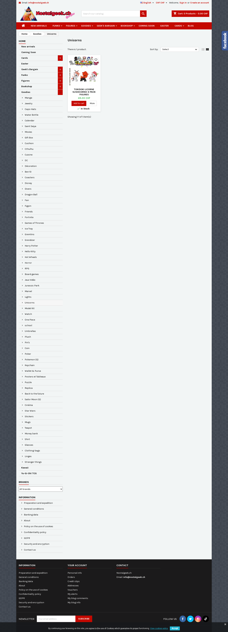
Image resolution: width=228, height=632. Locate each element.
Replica (29, 388)
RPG (27, 268)
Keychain (30, 365)
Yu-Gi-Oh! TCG (29, 473)
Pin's (27, 342)
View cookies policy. (159, 628)
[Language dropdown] (147, 3)
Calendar (29, 120)
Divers (28, 188)
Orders (71, 577)
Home (22, 41)
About (26, 520)
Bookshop (127, 25)
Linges (28, 456)
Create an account (199, 2)
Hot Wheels (31, 257)
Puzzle (28, 382)
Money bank (31, 433)
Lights (28, 297)
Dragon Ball (31, 194)
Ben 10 (28, 171)
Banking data (30, 514)
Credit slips (74, 581)
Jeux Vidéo (30, 280)
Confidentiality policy (34, 532)
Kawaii (24, 467)
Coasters (30, 177)
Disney (28, 183)
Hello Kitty (30, 251)
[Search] (114, 13)
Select (180, 50)
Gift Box (29, 137)
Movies (28, 132)
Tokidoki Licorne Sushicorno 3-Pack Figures (84, 92)
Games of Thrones (34, 223)
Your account (77, 565)
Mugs (28, 422)
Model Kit (30, 308)
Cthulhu (29, 149)
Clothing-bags (32, 450)
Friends (29, 211)
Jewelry (28, 103)
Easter (164, 25)
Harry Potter (31, 245)
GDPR (26, 538)
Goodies (86, 25)
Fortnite (29, 217)
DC (26, 160)
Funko (56, 25)
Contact (122, 565)
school (28, 325)
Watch (28, 314)
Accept (175, 628)
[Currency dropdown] (162, 3)
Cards (178, 25)
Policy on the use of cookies (38, 526)
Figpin (28, 206)
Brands (24, 482)
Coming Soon (147, 25)
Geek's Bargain (106, 25)
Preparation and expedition (38, 503)
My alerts (73, 594)
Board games (32, 274)
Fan (27, 200)
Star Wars (30, 410)
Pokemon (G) (31, 359)
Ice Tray (29, 228)
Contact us (29, 549)
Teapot (28, 427)
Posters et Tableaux (35, 376)
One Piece (30, 319)
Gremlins (29, 234)
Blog (191, 25)
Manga (28, 97)
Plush (28, 336)
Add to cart (79, 103)
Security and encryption (36, 544)
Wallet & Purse (33, 371)
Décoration (31, 166)
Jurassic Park (32, 285)
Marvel (28, 291)
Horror (28, 262)
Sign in (183, 2)
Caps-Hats (30, 109)
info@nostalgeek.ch (38, 2)
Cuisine (28, 154)
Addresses (73, 585)
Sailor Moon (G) (33, 399)
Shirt (27, 439)
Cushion (29, 143)
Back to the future (34, 393)
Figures (70, 25)
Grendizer (30, 240)
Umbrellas (30, 331)
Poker (28, 354)
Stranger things (33, 462)
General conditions (33, 508)
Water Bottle (31, 114)
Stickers (29, 416)
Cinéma (29, 405)
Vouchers (73, 589)
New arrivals (39, 25)
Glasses (29, 445)
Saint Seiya (30, 126)
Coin (27, 348)
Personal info (75, 573)
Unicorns (30, 302)
